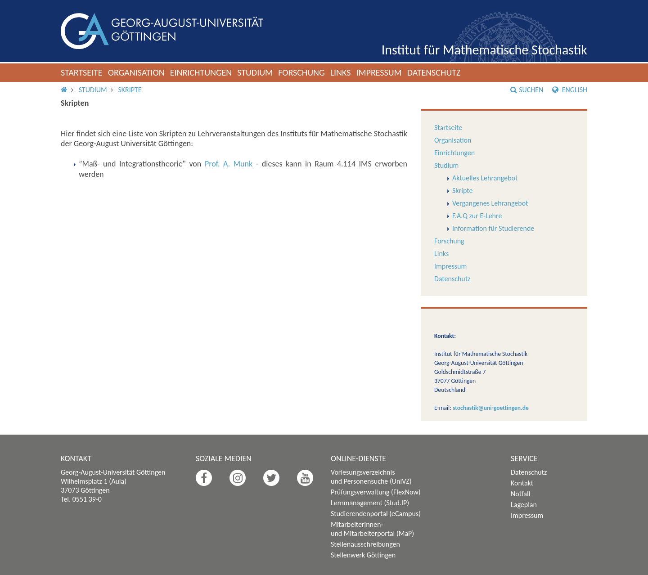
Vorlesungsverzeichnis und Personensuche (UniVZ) (371, 476)
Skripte (129, 89)
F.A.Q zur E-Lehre (477, 215)
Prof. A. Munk (228, 164)
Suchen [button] (526, 89)
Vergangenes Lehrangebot (490, 203)
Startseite (82, 72)
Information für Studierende (493, 228)
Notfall (520, 494)
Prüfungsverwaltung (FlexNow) (376, 492)
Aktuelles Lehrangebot (485, 178)
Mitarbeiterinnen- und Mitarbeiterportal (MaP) (372, 529)
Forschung (301, 72)
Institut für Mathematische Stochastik (484, 49)
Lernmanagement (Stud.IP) (370, 503)
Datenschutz (434, 72)
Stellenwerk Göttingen (363, 555)
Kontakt (522, 483)
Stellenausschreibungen (365, 544)
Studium (255, 72)
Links (340, 72)
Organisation (136, 72)
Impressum (378, 72)
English (569, 89)
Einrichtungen (201, 72)
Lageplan (524, 504)
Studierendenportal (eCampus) (376, 513)
